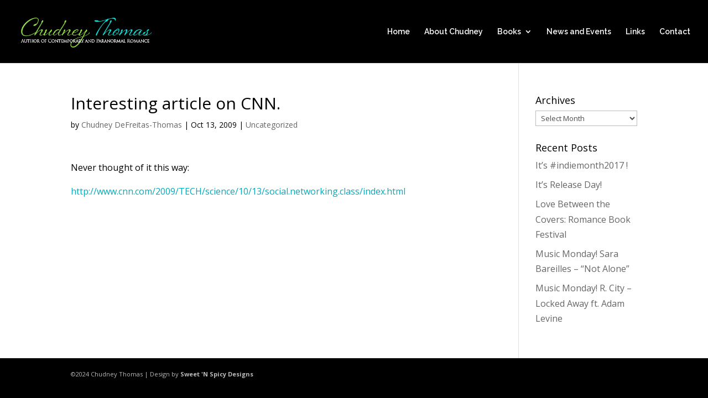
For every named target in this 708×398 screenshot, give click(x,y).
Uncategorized (272, 124)
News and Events (578, 32)
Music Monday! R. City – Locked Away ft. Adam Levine (583, 303)
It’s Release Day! (568, 185)
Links (635, 32)
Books (509, 32)
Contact (674, 32)
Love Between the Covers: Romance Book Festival (583, 219)
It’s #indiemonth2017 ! (581, 165)
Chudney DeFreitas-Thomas (131, 124)
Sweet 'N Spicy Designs (216, 374)
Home (398, 32)
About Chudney (453, 32)
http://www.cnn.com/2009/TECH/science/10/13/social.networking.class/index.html (238, 191)
